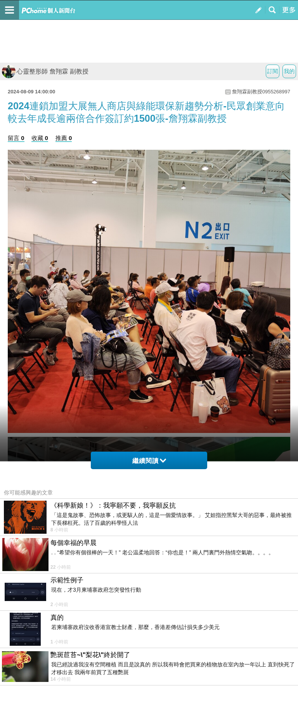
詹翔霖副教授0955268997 (261, 92)
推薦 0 (63, 138)
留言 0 (16, 138)
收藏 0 (39, 138)
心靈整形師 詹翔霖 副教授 (45, 71)
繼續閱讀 (149, 460)
